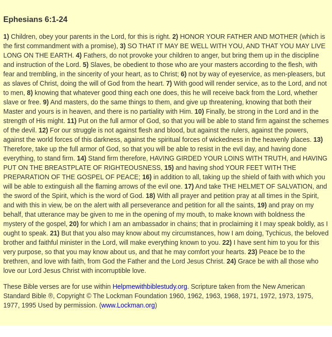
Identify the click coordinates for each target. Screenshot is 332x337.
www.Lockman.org (128, 305)
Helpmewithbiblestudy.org (149, 286)
